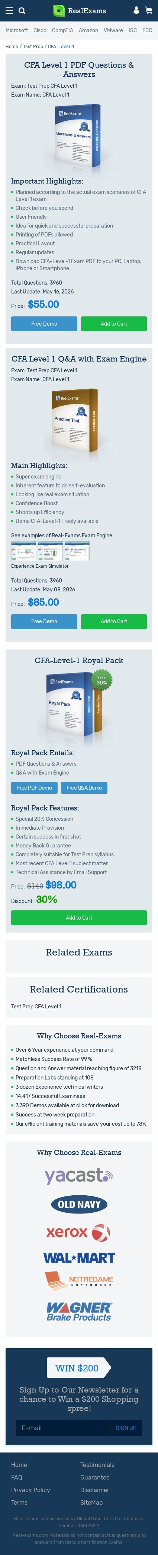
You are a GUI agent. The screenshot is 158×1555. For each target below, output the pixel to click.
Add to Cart (114, 324)
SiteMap (91, 1502)
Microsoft (17, 30)
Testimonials (97, 1464)
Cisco (39, 30)
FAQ (16, 1477)
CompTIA (62, 30)
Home (12, 46)
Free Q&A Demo (84, 788)
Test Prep (33, 46)
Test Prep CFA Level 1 (36, 1007)
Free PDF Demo (34, 788)
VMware (113, 30)
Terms (19, 1502)
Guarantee (95, 1477)
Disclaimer (94, 1490)
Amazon (88, 30)
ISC (133, 30)
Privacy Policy (30, 1490)
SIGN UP (126, 1428)
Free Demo (44, 324)
